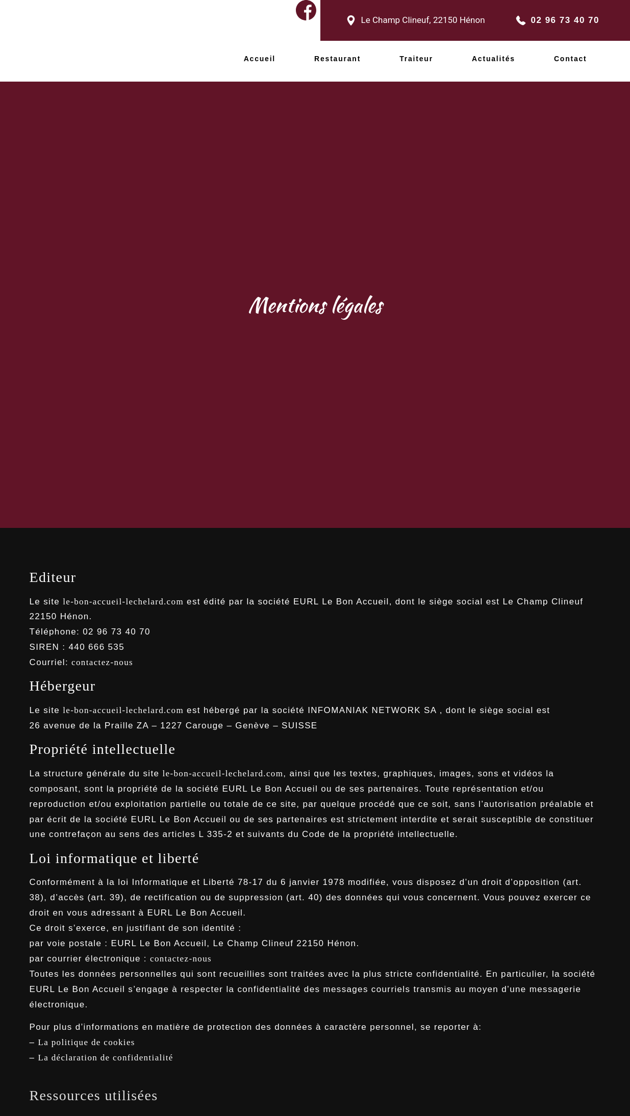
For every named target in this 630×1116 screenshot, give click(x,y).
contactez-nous (102, 652)
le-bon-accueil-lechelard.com (123, 592)
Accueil (259, 54)
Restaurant (337, 54)
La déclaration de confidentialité (105, 1048)
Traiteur (416, 54)
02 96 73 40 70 (565, 18)
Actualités (493, 54)
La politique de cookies (86, 1032)
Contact (570, 54)
